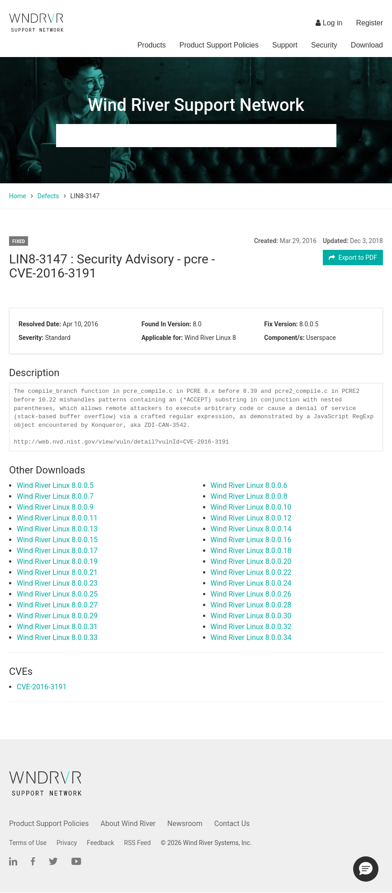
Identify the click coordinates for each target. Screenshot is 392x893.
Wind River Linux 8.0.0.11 (57, 518)
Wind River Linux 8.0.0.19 (57, 561)
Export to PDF (353, 257)
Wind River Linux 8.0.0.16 (251, 539)
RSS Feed (137, 842)
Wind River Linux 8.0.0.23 (57, 583)
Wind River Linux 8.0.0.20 (251, 561)
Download (367, 45)
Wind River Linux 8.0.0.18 (251, 550)
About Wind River (128, 823)
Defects (48, 196)
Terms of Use (28, 842)
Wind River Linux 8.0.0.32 (251, 626)
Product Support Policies (219, 45)
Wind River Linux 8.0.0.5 (55, 485)
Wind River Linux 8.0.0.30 (251, 615)
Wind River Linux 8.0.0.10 (251, 507)
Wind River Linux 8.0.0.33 (57, 637)
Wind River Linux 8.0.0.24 (251, 583)
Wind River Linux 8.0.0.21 (57, 572)
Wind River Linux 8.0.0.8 (249, 496)
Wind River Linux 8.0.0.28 (251, 605)
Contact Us (232, 823)
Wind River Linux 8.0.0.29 (57, 615)
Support (285, 45)
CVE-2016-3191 (41, 687)
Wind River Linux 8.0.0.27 (57, 605)
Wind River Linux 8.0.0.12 (251, 518)
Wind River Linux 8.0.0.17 (57, 550)
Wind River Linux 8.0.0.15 (57, 539)
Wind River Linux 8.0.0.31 (57, 626)
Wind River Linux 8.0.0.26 (251, 594)
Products (151, 45)
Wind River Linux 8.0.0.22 (251, 572)
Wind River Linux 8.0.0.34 (251, 637)
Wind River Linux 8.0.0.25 (57, 594)
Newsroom (185, 823)
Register (369, 23)
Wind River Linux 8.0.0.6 (249, 485)
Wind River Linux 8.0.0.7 (55, 496)
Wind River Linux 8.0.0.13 (57, 529)
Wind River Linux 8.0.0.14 (251, 529)
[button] (365, 869)
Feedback (100, 842)
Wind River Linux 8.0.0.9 (55, 507)
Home (17, 196)
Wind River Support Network (196, 105)
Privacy (67, 842)
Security (324, 45)
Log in (329, 23)
